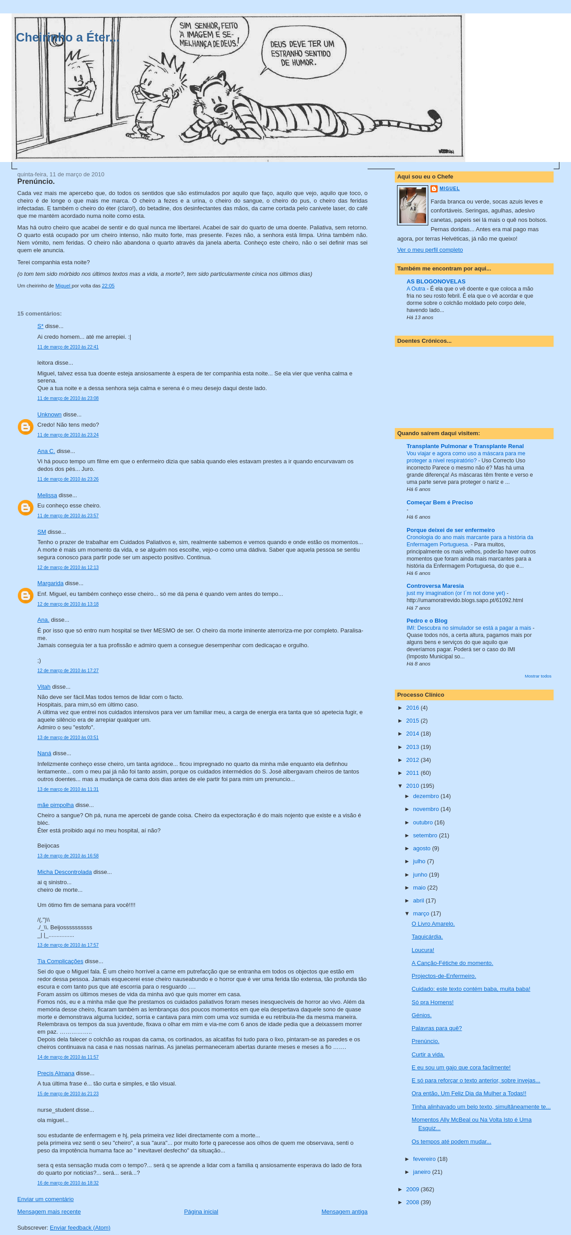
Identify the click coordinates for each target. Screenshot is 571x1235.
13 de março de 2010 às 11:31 (68, 789)
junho (421, 874)
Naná (44, 753)
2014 (413, 733)
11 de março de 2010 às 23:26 (68, 479)
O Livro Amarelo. (433, 923)
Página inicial (201, 1211)
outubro (423, 822)
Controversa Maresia (435, 585)
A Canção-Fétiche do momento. (452, 963)
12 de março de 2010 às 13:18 (68, 604)
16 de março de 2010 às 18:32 (68, 1183)
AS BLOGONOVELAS (435, 281)
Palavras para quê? (437, 1028)
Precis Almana (55, 1073)
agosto (422, 848)
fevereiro (425, 1159)
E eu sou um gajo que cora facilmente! (461, 1067)
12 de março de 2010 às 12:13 (68, 567)
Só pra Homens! (433, 1002)
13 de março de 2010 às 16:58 (68, 855)
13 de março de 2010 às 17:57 (68, 945)
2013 (413, 747)
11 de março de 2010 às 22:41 (68, 347)
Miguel (449, 188)
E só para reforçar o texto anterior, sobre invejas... (476, 1080)
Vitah (43, 686)
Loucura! (423, 950)
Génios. (422, 1015)
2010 (413, 785)
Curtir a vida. (428, 1054)
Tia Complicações (60, 961)
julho (420, 861)
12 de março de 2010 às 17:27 (68, 670)
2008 (413, 1202)
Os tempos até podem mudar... (451, 1141)
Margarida (50, 583)
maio (420, 887)
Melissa (47, 495)
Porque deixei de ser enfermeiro (450, 530)
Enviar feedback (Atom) (80, 1227)
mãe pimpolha (55, 805)
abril (419, 900)
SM (41, 531)
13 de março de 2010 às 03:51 (68, 737)
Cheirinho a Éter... (68, 37)
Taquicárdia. (427, 936)
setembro (426, 835)
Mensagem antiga (345, 1211)
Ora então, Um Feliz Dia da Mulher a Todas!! (469, 1093)
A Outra (416, 289)
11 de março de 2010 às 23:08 (68, 398)
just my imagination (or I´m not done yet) (456, 593)
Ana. (43, 619)
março (422, 913)
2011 (413, 772)
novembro (426, 809)
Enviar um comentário (45, 1199)
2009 (413, 1189)
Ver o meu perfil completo (430, 249)
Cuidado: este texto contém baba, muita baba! (471, 989)
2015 (413, 720)
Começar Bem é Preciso (439, 502)
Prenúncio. (425, 1041)
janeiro (422, 1171)
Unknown (49, 414)
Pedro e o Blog (426, 620)
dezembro (426, 796)
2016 (413, 707)
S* (40, 326)
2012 (413, 760)
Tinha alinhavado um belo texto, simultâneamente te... (481, 1106)
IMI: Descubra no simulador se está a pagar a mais (469, 628)
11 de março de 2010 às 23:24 (68, 434)
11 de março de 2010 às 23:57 (68, 515)
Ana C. (46, 451)
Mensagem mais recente (49, 1211)
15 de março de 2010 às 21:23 (68, 1093)
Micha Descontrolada (64, 872)
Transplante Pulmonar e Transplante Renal (465, 446)
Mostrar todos (538, 676)
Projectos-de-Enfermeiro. (444, 976)
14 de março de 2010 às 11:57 (68, 1057)
